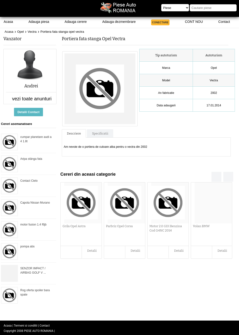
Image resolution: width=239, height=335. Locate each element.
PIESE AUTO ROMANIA (38, 331)
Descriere (74, 133)
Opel (20, 31)
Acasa (8, 22)
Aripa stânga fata (31, 159)
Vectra (32, 31)
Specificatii (100, 133)
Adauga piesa (38, 22)
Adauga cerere (76, 22)
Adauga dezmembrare (119, 22)
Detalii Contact (28, 112)
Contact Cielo (29, 180)
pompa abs (27, 246)
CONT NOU (194, 22)
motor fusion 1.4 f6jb (33, 224)
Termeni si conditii (25, 325)
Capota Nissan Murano (35, 202)
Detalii (92, 250)
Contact (224, 22)
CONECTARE (160, 22)
